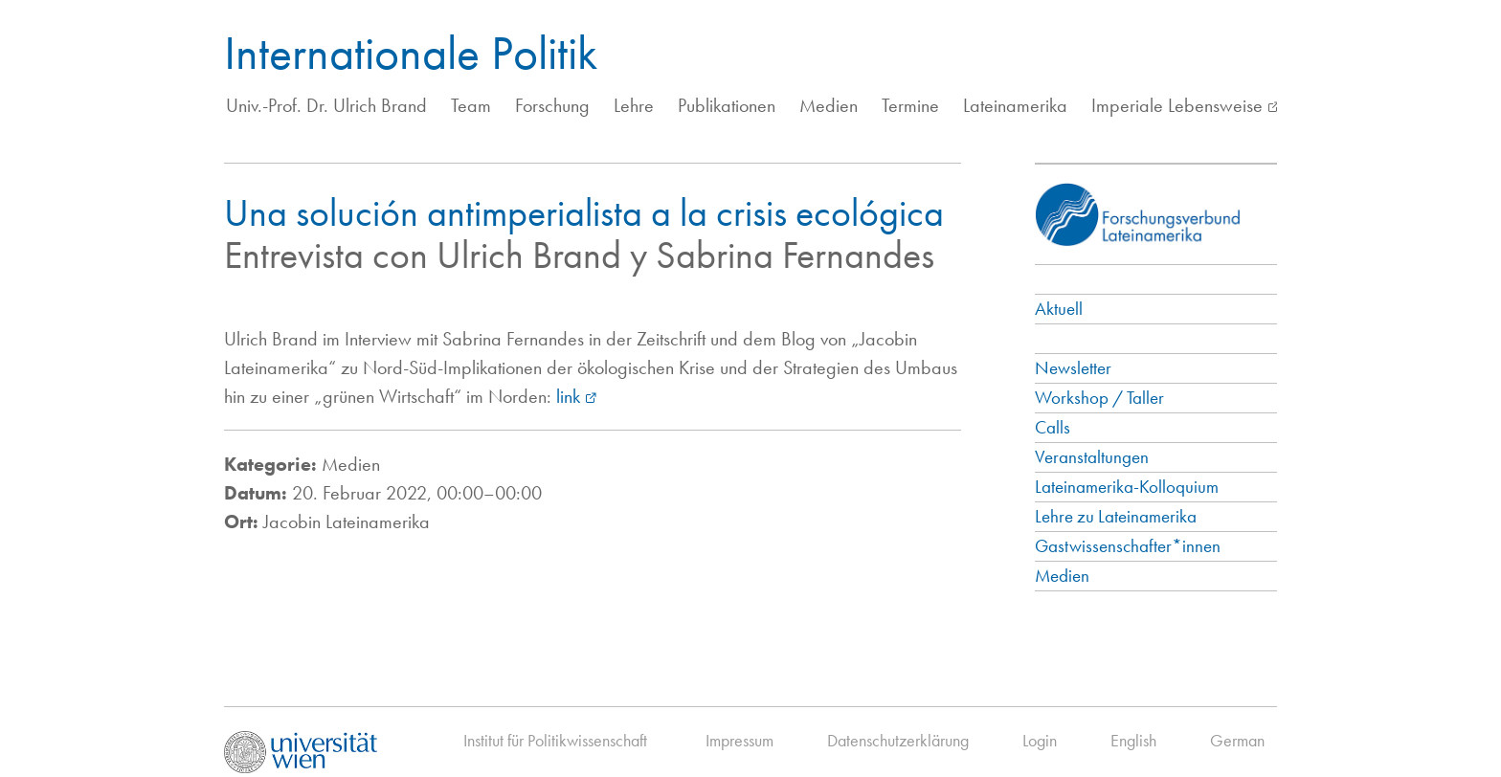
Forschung (552, 105)
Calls (1052, 427)
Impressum (739, 740)
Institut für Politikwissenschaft (555, 740)
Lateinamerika (1015, 105)
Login (1039, 740)
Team (471, 105)
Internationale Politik (410, 52)
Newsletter (1073, 368)
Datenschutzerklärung (898, 740)
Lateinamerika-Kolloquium (1127, 487)
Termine (910, 105)
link (568, 396)
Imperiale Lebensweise (1177, 105)
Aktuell (1059, 309)
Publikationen (726, 105)
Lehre (634, 105)
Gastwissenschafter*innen (1128, 546)
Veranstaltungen (1092, 457)
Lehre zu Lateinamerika (1116, 516)
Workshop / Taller (1099, 398)
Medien (828, 105)
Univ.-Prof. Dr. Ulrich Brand (326, 105)
